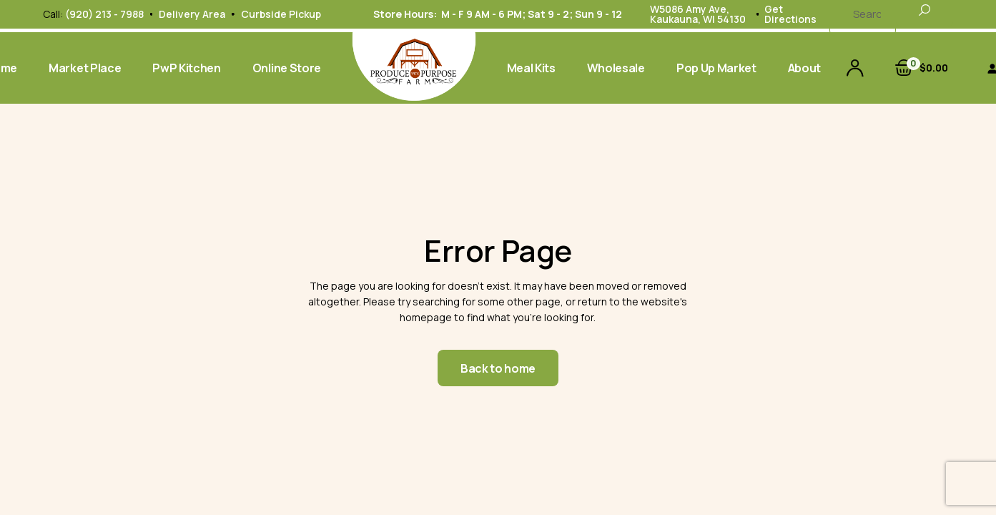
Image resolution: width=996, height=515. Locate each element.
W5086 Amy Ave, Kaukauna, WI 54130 (698, 14)
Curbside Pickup (281, 14)
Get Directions (790, 14)
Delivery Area (192, 14)
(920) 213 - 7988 (104, 14)
